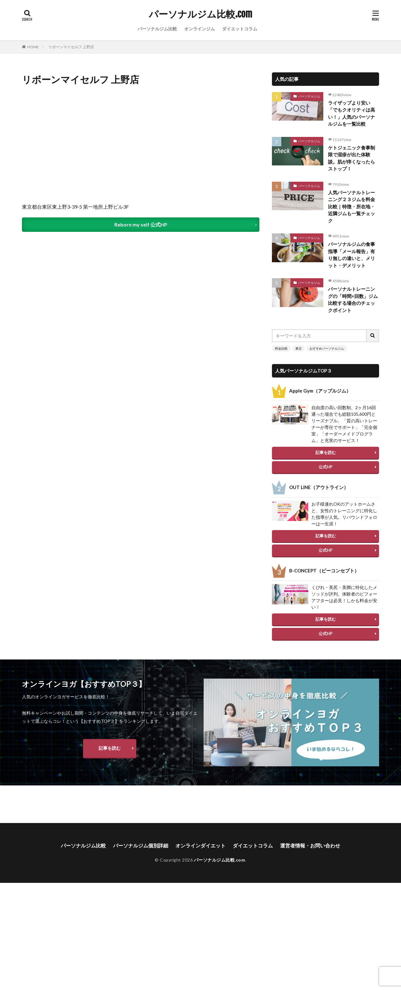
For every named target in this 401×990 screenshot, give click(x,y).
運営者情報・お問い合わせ (310, 865)
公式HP (325, 466)
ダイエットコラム (239, 28)
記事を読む (325, 452)
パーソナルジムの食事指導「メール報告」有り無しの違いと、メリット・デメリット (351, 254)
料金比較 (281, 348)
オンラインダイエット (200, 865)
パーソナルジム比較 (157, 28)
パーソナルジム (309, 96)
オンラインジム (199, 28)
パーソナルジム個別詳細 (140, 865)
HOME (33, 46)
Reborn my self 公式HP (140, 224)
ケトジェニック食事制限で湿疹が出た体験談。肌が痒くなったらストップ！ (351, 158)
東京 (298, 348)
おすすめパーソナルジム (327, 348)
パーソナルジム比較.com (200, 14)
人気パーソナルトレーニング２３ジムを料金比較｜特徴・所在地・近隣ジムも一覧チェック (351, 206)
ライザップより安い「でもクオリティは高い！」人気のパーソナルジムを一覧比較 (351, 113)
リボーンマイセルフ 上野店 (71, 46)
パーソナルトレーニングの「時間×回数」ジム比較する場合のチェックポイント (353, 299)
